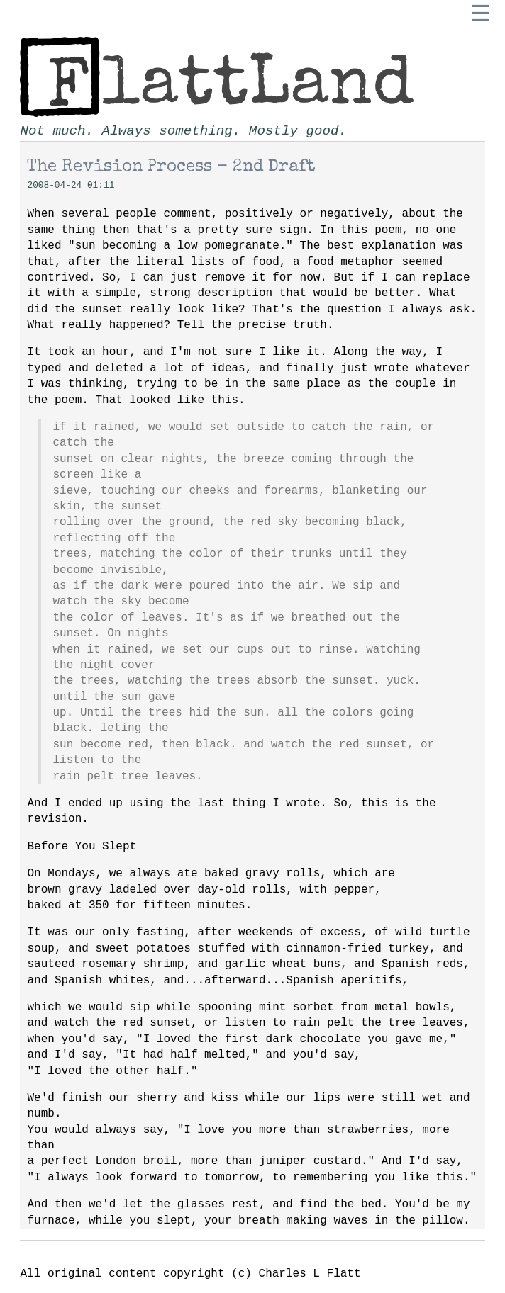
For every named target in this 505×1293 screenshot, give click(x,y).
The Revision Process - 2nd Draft (171, 167)
